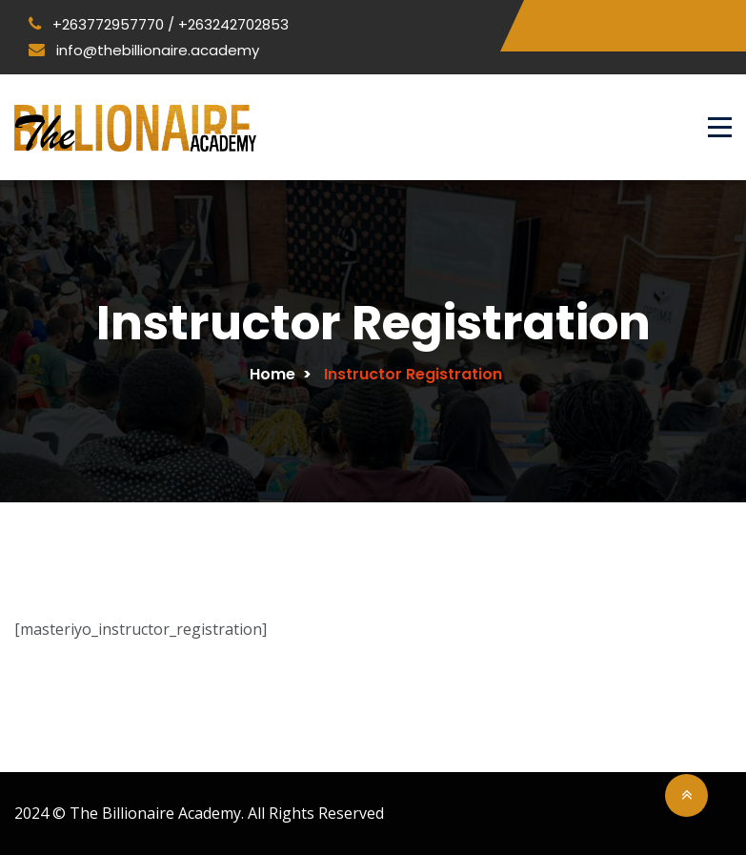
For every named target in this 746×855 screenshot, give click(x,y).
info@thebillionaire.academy (144, 50)
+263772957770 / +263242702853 (159, 24)
